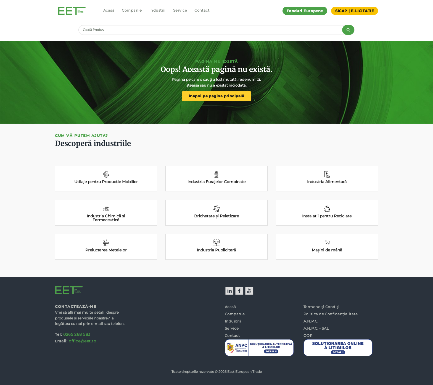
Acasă (108, 10)
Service (180, 10)
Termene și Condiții (322, 307)
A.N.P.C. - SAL (316, 328)
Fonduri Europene (305, 11)
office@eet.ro (82, 341)
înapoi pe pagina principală (216, 96)
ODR (307, 335)
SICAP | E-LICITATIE (354, 11)
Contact (201, 10)
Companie (132, 10)
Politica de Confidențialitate (330, 314)
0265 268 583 (76, 334)
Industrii (157, 10)
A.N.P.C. (310, 321)
